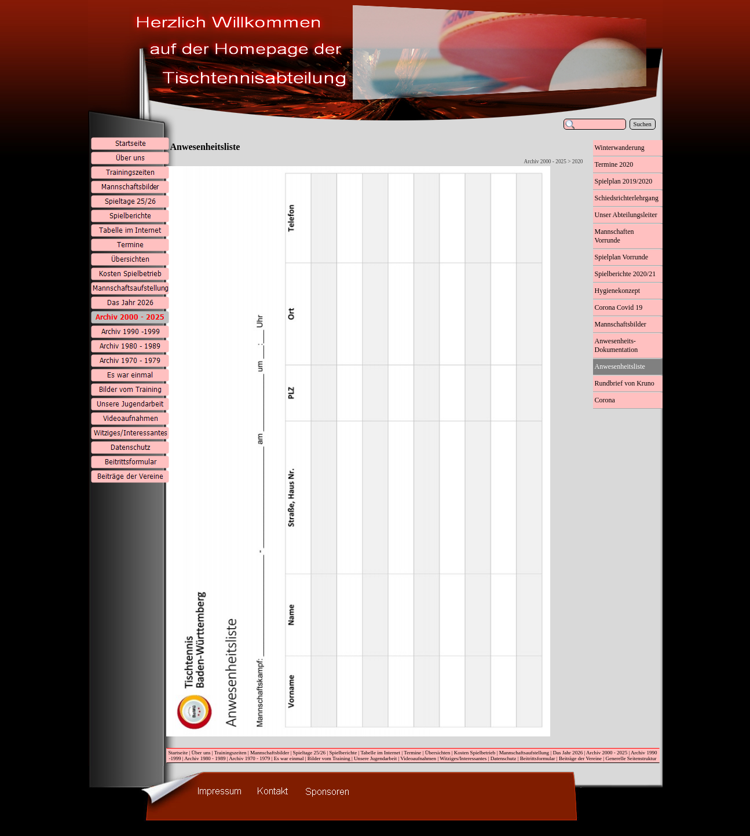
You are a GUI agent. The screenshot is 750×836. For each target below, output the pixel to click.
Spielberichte (343, 753)
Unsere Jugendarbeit (375, 758)
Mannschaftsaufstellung (524, 753)
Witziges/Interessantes (463, 758)
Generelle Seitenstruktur (630, 758)
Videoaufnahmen (418, 758)
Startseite (178, 753)
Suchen (643, 124)
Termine (412, 753)
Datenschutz (504, 758)
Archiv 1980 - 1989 (204, 758)
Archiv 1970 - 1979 (249, 758)
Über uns (201, 753)
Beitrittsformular (537, 758)
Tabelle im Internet (380, 753)
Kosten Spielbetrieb (475, 753)
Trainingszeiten (230, 753)
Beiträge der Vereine (580, 758)
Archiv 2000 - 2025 (606, 753)
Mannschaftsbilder (269, 753)
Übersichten (438, 753)
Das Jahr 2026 (568, 753)
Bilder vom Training (329, 758)
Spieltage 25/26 (309, 753)
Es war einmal (289, 758)
